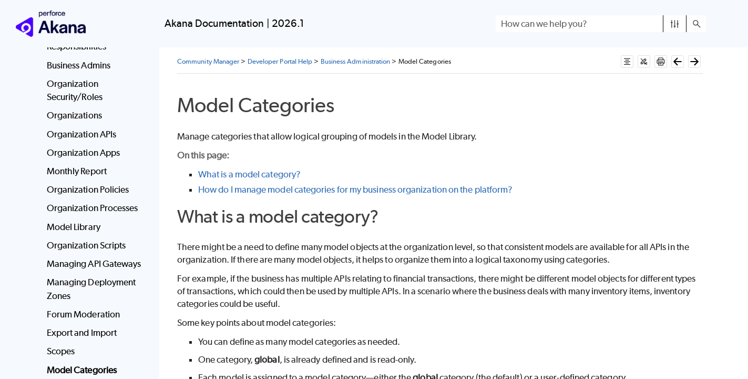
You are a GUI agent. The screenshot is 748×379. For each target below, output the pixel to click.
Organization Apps (83, 152)
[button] (674, 23)
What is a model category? (249, 174)
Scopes (61, 351)
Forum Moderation (83, 314)
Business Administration (356, 61)
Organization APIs (81, 134)
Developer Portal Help (280, 61)
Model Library (73, 227)
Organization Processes (92, 208)
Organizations (74, 115)
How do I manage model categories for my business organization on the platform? (355, 189)
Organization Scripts (86, 245)
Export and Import (82, 332)
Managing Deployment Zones (91, 289)
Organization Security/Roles (75, 90)
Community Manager (208, 61)
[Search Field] (601, 23)
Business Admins (78, 65)
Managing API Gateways (94, 263)
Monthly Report (77, 171)
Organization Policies (88, 189)
